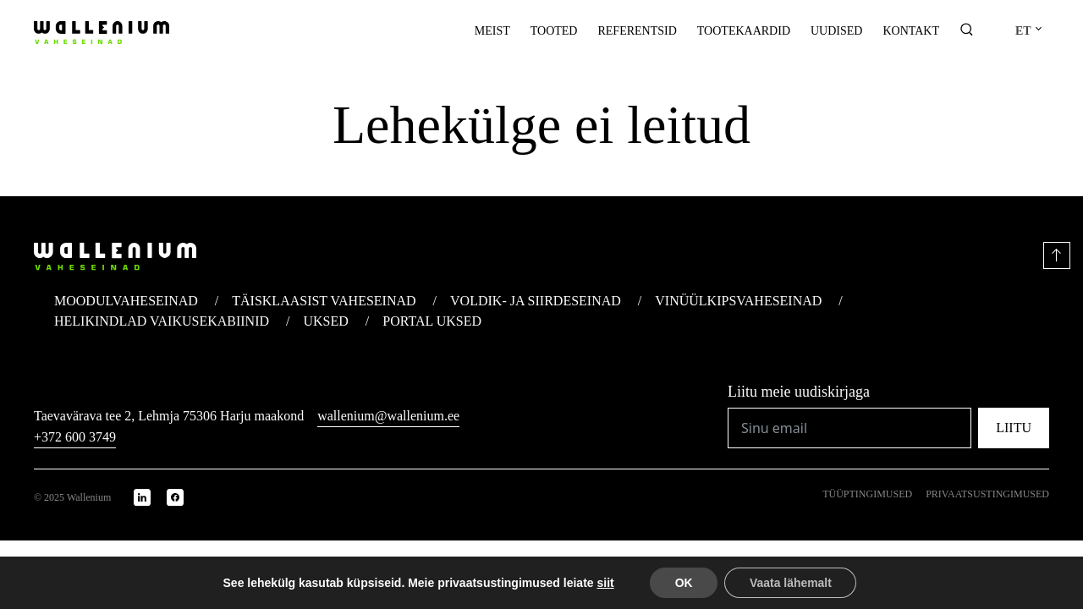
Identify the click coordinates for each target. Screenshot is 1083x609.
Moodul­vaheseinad (126, 301)
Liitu (1013, 427)
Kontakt (910, 31)
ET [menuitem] (1023, 31)
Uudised (836, 31)
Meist (492, 31)
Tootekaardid (743, 31)
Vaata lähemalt (791, 583)
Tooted (554, 31)
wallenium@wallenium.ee (388, 416)
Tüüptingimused (867, 494)
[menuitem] (1028, 30)
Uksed (326, 321)
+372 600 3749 (75, 437)
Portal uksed (431, 321)
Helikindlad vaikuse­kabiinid (161, 321)
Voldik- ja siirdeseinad (535, 301)
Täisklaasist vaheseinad (323, 301)
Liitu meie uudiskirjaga (799, 391)
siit (604, 583)
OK (683, 583)
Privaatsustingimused (987, 494)
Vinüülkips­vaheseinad (738, 301)
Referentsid (636, 31)
